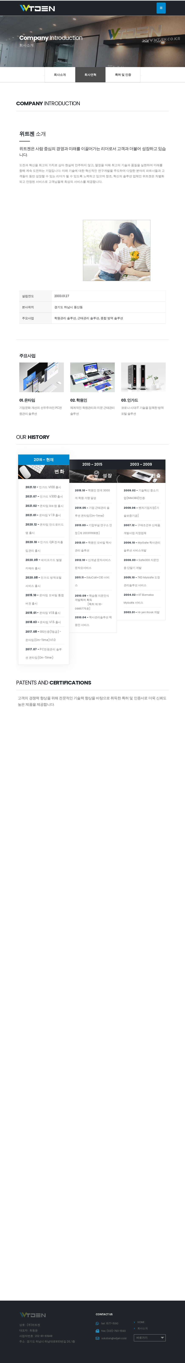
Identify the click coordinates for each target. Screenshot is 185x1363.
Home (145, 41)
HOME (141, 1322)
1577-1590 (112, 1323)
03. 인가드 (129, 400)
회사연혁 (90, 75)
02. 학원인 (78, 400)
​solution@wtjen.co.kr (115, 1344)
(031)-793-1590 (117, 1331)
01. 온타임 (27, 400)
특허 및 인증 (123, 75)
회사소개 (60, 75)
